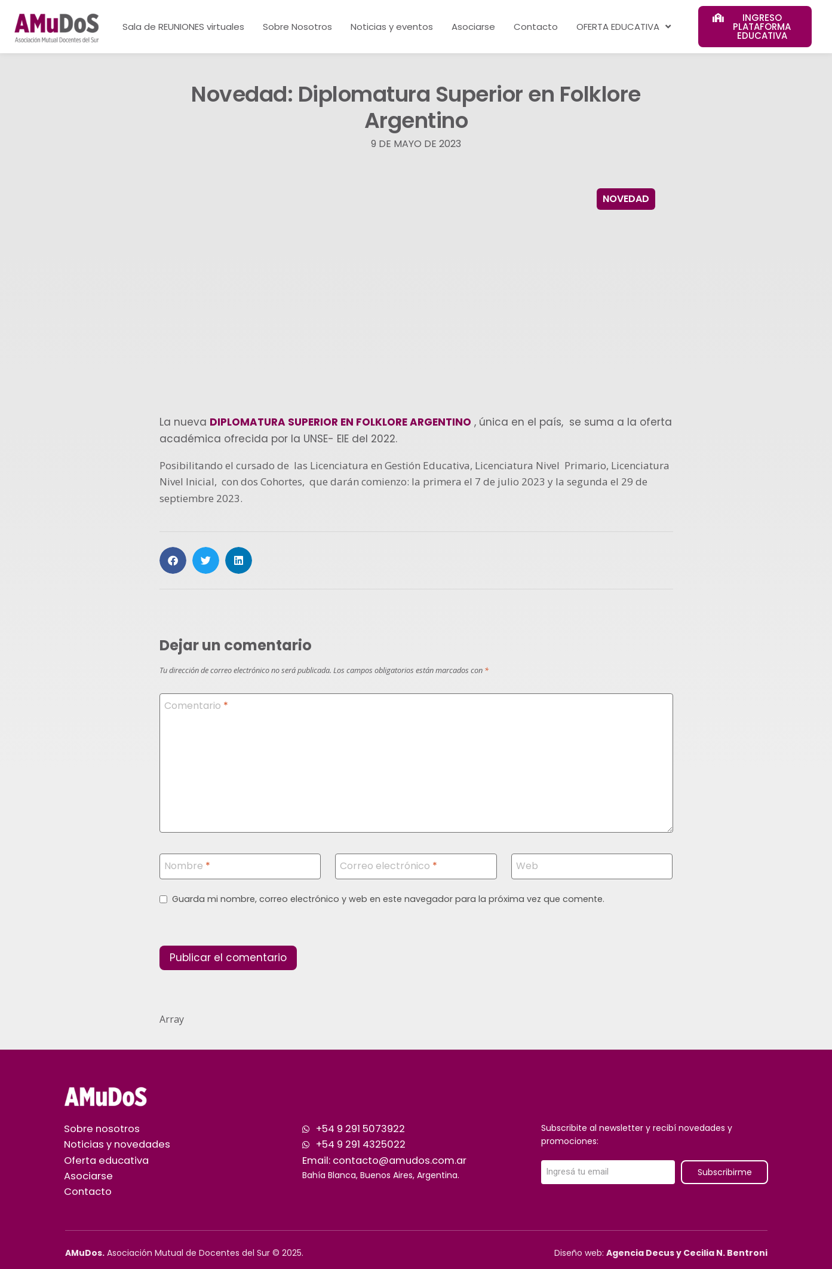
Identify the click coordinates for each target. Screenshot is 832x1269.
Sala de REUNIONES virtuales (183, 26)
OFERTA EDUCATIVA (623, 26)
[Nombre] (240, 866)
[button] (172, 560)
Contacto (536, 26)
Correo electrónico (388, 866)
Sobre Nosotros (297, 26)
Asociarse (473, 26)
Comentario (196, 705)
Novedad (626, 199)
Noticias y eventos (392, 26)
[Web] (592, 866)
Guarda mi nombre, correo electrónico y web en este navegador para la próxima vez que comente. (388, 899)
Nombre (187, 866)
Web (527, 866)
